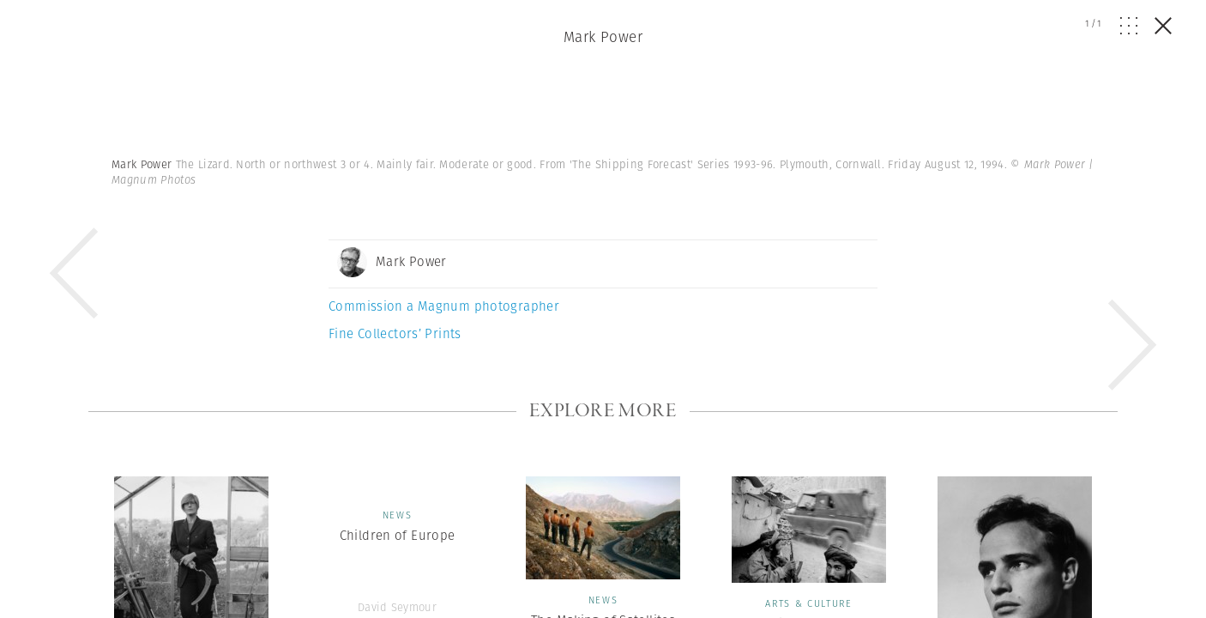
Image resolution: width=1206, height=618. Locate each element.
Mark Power (603, 37)
